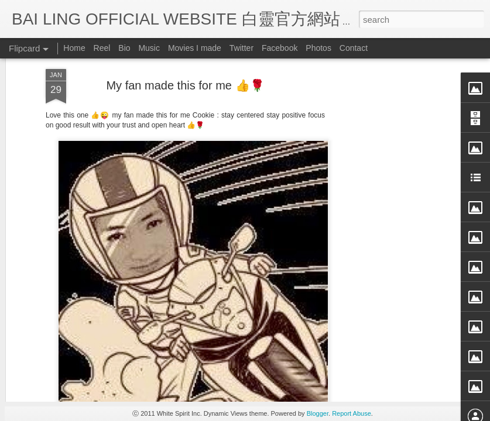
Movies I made (194, 48)
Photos (318, 48)
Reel (102, 48)
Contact (354, 48)
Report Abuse (351, 413)
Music (149, 48)
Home (74, 48)
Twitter (241, 48)
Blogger (317, 413)
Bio (124, 48)
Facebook (279, 48)
